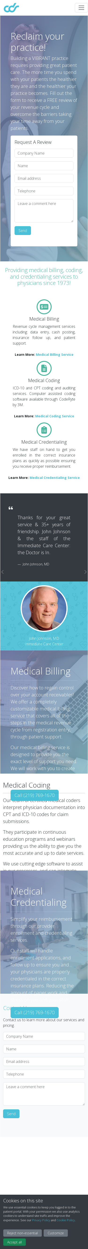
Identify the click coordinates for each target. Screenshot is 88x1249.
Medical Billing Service (54, 354)
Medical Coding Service (54, 416)
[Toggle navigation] (81, 7)
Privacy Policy (41, 1220)
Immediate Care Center (44, 644)
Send (23, 230)
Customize (56, 1233)
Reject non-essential (22, 1233)
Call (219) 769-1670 (35, 795)
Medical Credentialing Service (55, 477)
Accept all (14, 1242)
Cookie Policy (66, 1220)
